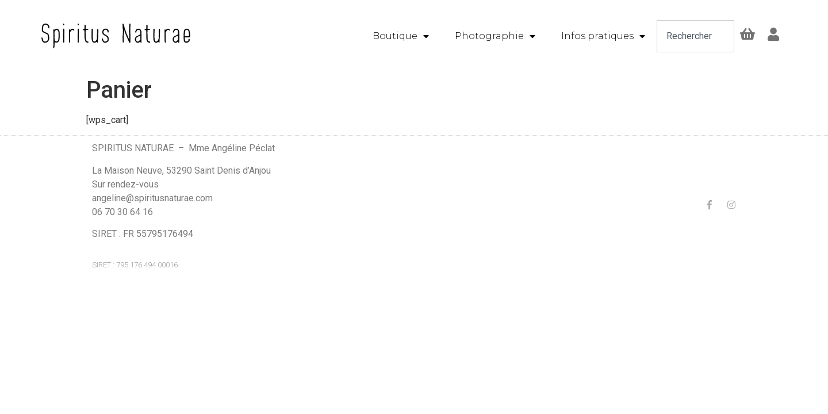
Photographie (495, 36)
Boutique (401, 36)
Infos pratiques (603, 36)
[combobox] (696, 36)
